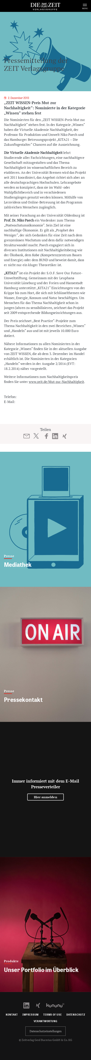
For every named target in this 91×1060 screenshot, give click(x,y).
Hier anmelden (45, 797)
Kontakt (12, 1014)
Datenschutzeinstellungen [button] (45, 1031)
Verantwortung (45, 1021)
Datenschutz (75, 1014)
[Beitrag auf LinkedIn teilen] (55, 436)
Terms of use (52, 1014)
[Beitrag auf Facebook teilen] (46, 436)
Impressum (30, 1014)
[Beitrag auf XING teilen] (64, 436)
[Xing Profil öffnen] (40, 1005)
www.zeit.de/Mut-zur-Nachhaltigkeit (56, 381)
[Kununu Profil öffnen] (57, 1005)
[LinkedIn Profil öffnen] (28, 1005)
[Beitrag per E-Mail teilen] (26, 436)
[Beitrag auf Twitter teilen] (36, 435)
